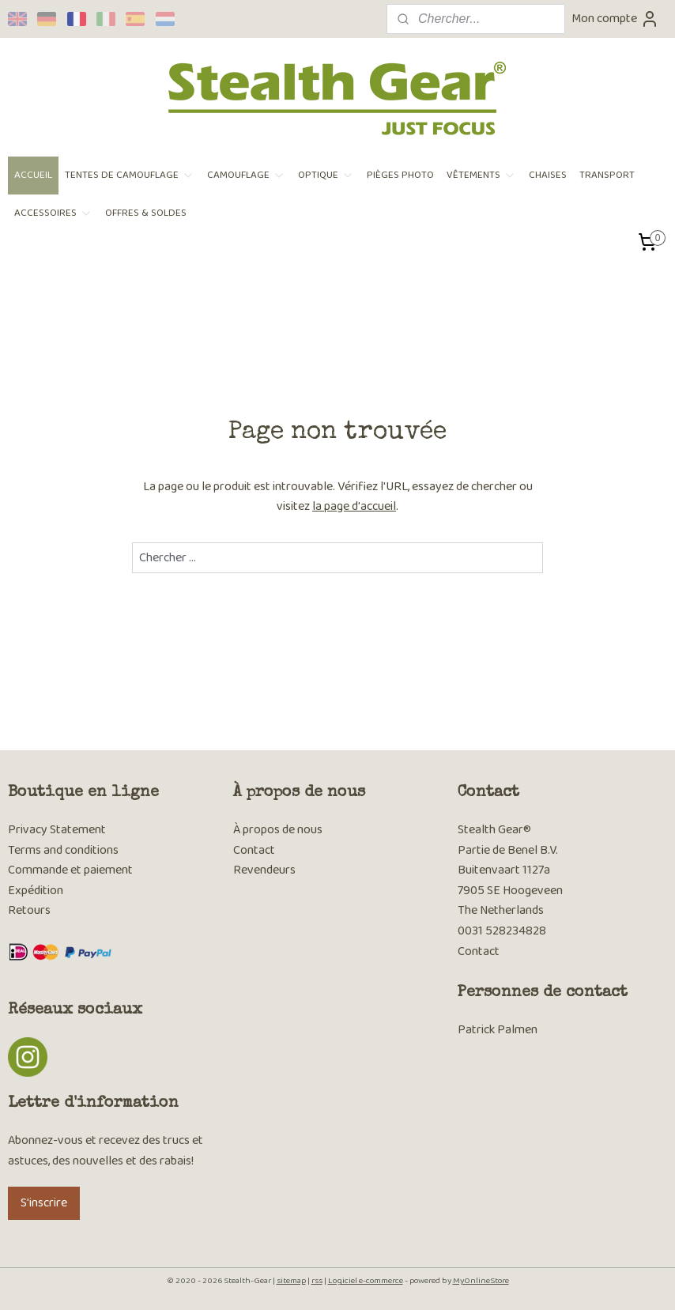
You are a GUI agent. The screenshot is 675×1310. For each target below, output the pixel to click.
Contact (254, 850)
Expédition (35, 890)
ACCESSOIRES (53, 213)
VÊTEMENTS (481, 175)
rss (316, 1281)
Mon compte (615, 18)
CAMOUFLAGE (246, 175)
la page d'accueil (354, 506)
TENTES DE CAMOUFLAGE (129, 175)
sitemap (291, 1281)
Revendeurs (264, 870)
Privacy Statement (57, 830)
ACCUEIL (33, 175)
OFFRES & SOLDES (146, 213)
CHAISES (548, 175)
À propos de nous (277, 830)
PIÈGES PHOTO (400, 175)
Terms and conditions (63, 850)
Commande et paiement (71, 870)
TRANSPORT (607, 175)
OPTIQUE (326, 175)
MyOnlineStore (481, 1281)
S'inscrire (44, 1203)
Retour (26, 910)
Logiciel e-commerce (365, 1281)
